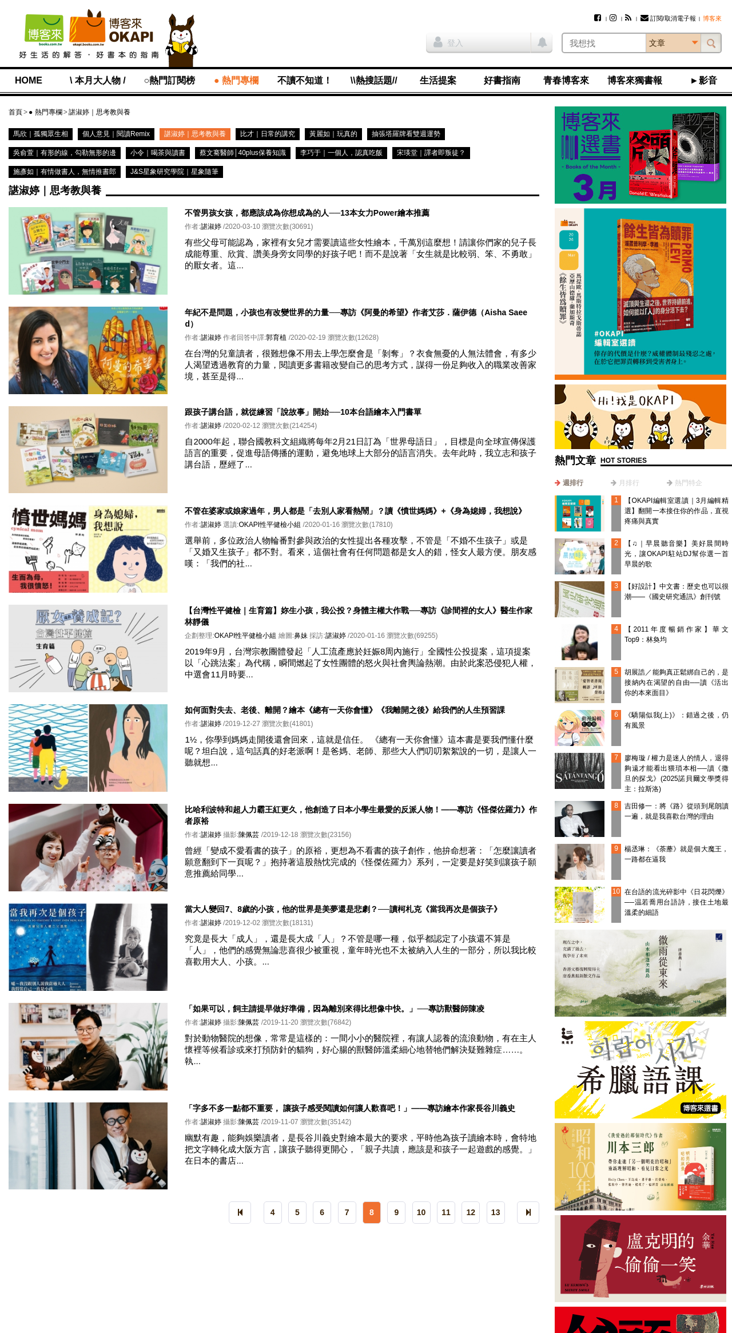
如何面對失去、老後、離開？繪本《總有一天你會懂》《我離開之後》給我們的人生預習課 (345, 710)
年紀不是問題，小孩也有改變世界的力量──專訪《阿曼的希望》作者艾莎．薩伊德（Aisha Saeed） (356, 318)
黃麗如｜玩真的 (333, 134)
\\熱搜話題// (374, 80)
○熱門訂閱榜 (170, 80)
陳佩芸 (248, 835)
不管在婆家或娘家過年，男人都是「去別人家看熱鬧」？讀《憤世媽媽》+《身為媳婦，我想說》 (355, 510)
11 (446, 1212)
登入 (448, 41)
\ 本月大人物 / (98, 80)
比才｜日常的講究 (267, 134)
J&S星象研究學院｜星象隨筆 (174, 172)
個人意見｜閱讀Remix (116, 134)
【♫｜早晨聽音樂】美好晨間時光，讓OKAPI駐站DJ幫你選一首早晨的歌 (676, 553)
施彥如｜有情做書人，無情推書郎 (64, 172)
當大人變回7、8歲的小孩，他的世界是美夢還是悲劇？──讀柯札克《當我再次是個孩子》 (343, 909)
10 (421, 1212)
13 (495, 1212)
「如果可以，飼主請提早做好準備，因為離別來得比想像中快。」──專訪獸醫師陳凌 (334, 1008)
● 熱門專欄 (236, 80)
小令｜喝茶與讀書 (157, 153)
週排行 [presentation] (573, 483)
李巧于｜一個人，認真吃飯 (341, 153)
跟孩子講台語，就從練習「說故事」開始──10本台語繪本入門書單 (303, 411)
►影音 (703, 80)
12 (471, 1212)
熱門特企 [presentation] (688, 483)
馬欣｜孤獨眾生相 (40, 134)
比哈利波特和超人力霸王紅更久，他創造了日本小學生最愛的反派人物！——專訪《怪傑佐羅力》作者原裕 (361, 815)
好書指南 (502, 80)
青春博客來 (566, 80)
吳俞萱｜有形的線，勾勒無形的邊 (64, 153)
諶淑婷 (211, 227)
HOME (28, 80)
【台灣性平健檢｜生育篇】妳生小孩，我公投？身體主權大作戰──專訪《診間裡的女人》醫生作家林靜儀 (358, 616)
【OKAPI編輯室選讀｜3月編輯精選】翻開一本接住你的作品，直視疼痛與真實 (676, 511)
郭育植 (276, 338)
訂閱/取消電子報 (668, 18)
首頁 (15, 112)
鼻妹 (301, 636)
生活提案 (438, 80)
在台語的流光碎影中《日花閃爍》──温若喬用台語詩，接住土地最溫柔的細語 (676, 902)
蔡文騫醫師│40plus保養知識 (243, 153)
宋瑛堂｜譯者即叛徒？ (431, 153)
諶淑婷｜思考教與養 (99, 112)
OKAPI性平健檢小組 (269, 525)
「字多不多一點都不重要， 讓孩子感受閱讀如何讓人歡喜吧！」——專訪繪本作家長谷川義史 (350, 1108)
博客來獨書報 (634, 80)
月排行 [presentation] (629, 483)
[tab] (569, 483)
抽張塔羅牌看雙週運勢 (406, 134)
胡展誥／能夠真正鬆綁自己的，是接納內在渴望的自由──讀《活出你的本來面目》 (676, 682)
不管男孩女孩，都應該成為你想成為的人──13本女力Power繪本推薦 (307, 212)
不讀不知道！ (304, 80)
